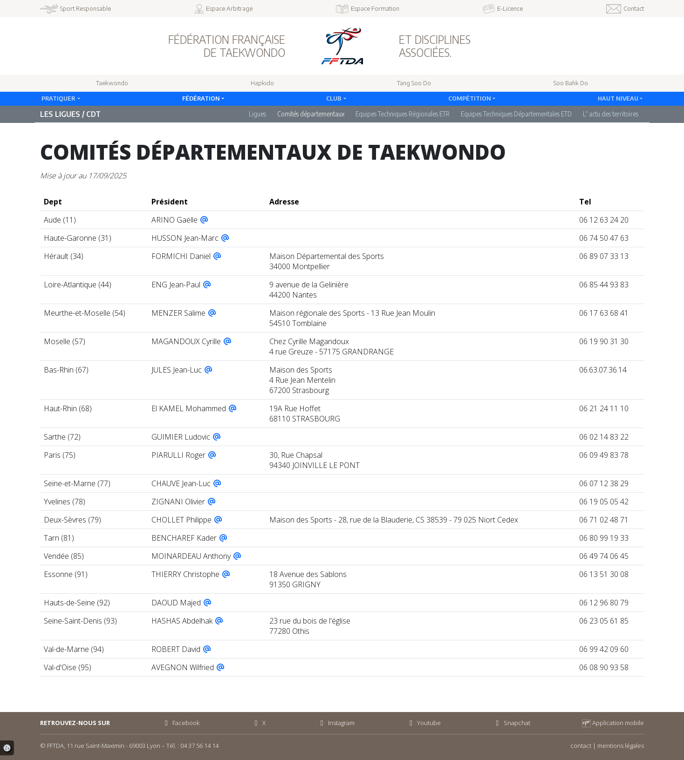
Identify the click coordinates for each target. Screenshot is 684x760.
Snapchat (511, 723)
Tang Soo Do (414, 83)
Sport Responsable (75, 9)
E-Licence (502, 9)
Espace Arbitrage (224, 9)
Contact (625, 9)
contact (580, 745)
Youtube (423, 723)
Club (334, 98)
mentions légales (620, 745)
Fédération (201, 98)
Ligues (257, 114)
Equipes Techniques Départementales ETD (516, 114)
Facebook (180, 723)
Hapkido (262, 83)
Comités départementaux (310, 114)
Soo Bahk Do (571, 83)
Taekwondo (112, 83)
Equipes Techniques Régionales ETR (403, 114)
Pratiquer (58, 98)
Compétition (469, 98)
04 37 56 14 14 (199, 745)
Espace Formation (367, 9)
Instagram (336, 723)
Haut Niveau (618, 98)
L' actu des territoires (610, 114)
